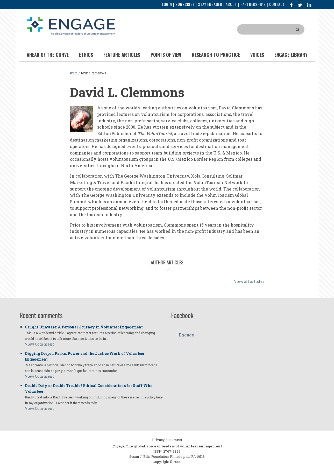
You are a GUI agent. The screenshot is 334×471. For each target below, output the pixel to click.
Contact (277, 4)
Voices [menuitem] (257, 54)
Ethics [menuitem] (86, 54)
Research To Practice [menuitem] (216, 54)
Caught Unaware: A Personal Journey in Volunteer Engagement (84, 327)
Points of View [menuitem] (166, 54)
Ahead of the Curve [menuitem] (48, 54)
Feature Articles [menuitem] (121, 54)
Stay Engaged (210, 4)
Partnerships (253, 4)
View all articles (249, 281)
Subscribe (185, 4)
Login (167, 4)
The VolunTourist (155, 133)
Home (73, 73)
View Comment (39, 344)
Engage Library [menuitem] (291, 54)
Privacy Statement (167, 439)
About (231, 4)
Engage (186, 335)
